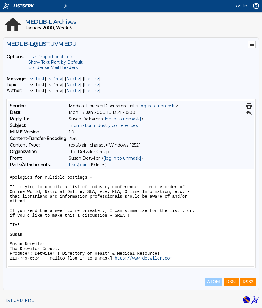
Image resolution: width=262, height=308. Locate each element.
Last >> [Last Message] (91, 78)
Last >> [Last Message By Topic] (91, 84)
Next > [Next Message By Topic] (73, 84)
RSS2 (247, 282)
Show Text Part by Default (55, 62)
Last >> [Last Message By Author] (91, 90)
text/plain (78, 164)
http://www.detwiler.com (143, 258)
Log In (240, 6)
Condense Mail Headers (53, 67)
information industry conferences (103, 125)
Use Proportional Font (51, 56)
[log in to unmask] (157, 106)
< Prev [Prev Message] (55, 78)
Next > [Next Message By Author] (73, 90)
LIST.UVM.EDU (18, 300)
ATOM (213, 282)
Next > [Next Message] (73, 78)
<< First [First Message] (37, 78)
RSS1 (231, 282)
